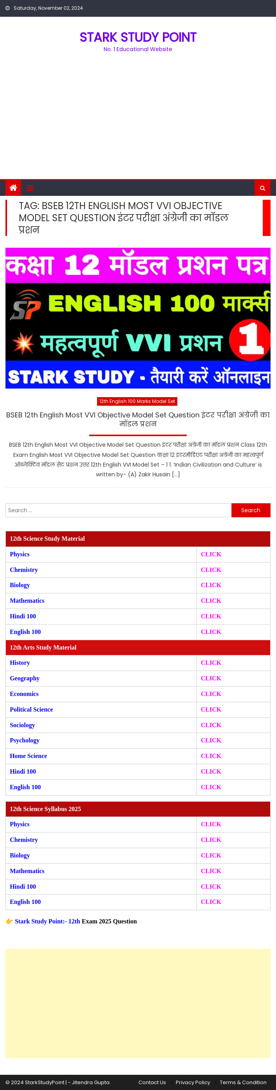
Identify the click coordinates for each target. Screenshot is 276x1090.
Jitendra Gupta (91, 1082)
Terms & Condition (243, 1082)
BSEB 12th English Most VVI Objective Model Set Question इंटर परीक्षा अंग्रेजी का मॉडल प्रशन (138, 419)
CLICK (211, 600)
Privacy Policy (193, 1082)
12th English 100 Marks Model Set (137, 401)
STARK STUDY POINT (138, 37)
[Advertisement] (138, 120)
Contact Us (152, 1082)
